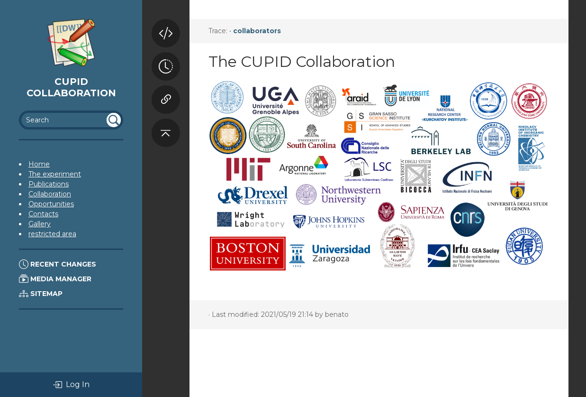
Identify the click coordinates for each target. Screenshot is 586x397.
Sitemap (41, 293)
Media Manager (55, 279)
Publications (48, 184)
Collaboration (49, 194)
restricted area (52, 234)
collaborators (257, 31)
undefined (114, 120)
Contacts (43, 214)
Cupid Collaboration (71, 87)
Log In (71, 384)
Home (39, 164)
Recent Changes (57, 264)
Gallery (39, 224)
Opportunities (51, 204)
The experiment (54, 174)
